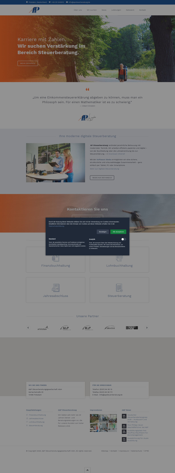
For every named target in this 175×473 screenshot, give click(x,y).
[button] (103, 232)
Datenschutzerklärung (56, 226)
